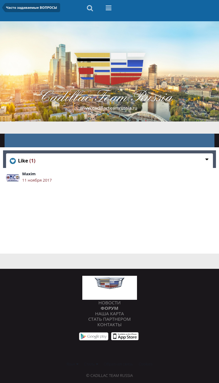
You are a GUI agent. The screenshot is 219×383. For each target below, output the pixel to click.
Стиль (91, 364)
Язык (72, 364)
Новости (109, 302)
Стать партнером (109, 319)
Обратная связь (118, 364)
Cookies (146, 364)
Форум (109, 308)
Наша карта (109, 313)
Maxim (29, 173)
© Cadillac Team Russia (109, 375)
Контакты (110, 324)
